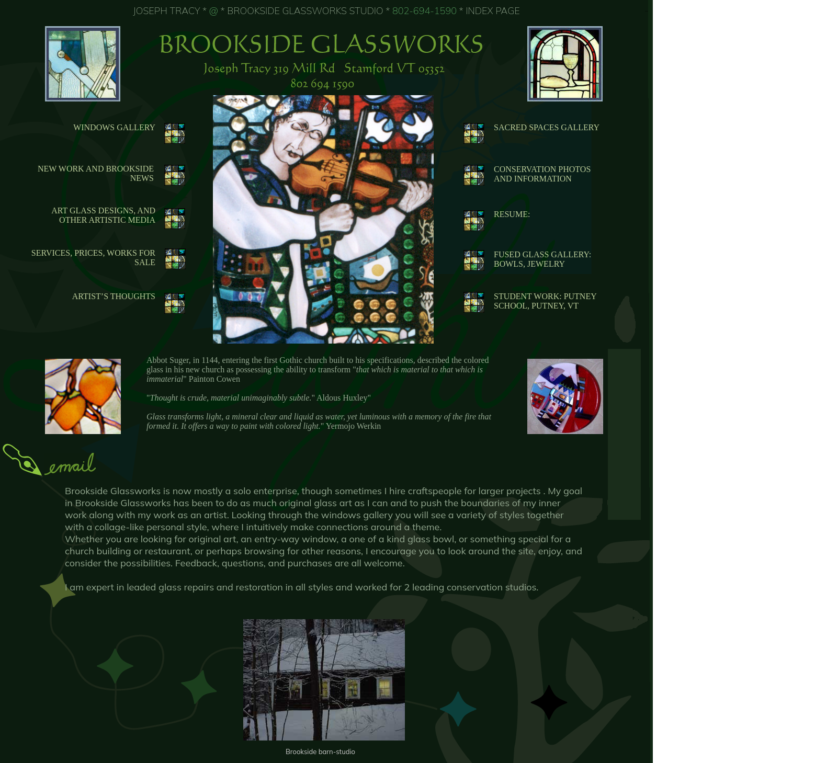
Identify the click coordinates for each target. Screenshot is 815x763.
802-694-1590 (424, 11)
